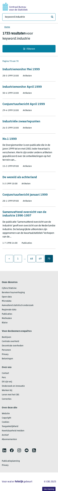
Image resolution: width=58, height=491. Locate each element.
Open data (7, 297)
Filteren (29, 49)
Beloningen (7, 359)
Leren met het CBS (10, 395)
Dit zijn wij (7, 382)
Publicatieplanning (11, 461)
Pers (4, 378)
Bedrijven (6, 337)
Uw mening (49, 489)
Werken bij (7, 390)
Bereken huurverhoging (13, 293)
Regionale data (9, 310)
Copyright (6, 418)
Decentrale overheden (12, 346)
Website (6, 414)
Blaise (5, 323)
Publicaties (7, 314)
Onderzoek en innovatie (13, 386)
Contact (5, 373)
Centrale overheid (10, 341)
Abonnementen (9, 439)
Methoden (7, 318)
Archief (5, 435)
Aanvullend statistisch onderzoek (17, 305)
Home (7, 27)
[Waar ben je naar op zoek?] (29, 17)
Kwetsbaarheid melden (13, 431)
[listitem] (4, 450)
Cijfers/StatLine (9, 288)
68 (33, 258)
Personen (6, 350)
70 (50, 258)
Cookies (5, 422)
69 (41, 258)
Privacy (5, 354)
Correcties (6, 399)
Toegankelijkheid (10, 426)
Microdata (6, 301)
